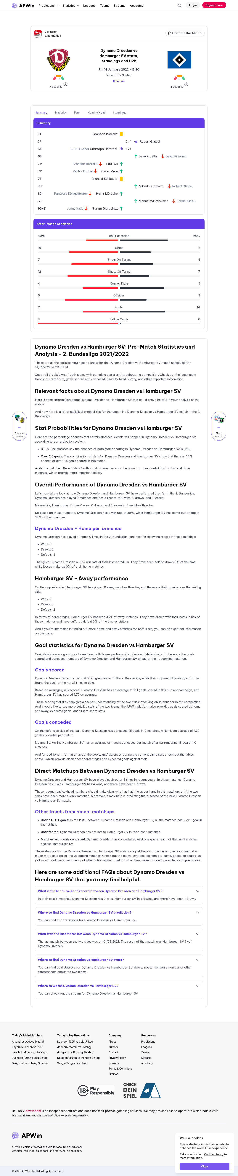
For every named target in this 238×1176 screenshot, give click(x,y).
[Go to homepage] (23, 5)
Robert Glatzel (150, 141)
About (112, 1041)
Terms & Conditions (120, 1068)
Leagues (89, 5)
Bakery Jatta (148, 156)
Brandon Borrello (105, 134)
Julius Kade (80, 149)
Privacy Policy (117, 1057)
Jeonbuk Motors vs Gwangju (29, 1052)
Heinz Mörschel (107, 193)
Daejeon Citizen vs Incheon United (78, 1057)
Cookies (114, 1063)
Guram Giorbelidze (105, 208)
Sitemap (113, 1074)
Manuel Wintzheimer (153, 201)
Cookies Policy (213, 1154)
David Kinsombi (176, 156)
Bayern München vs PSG (27, 1047)
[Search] (180, 5)
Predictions (49, 5)
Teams (104, 5)
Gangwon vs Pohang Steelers (30, 1063)
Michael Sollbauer (105, 179)
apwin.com (33, 1111)
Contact (113, 1052)
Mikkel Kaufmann (151, 186)
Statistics (71, 5)
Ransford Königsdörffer (70, 193)
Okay (204, 1166)
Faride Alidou (186, 201)
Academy (136, 5)
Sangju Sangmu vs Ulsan (72, 1063)
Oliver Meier (109, 171)
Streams (119, 5)
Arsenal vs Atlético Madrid (28, 1041)
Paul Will (112, 164)
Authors (113, 1047)
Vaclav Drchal (83, 171)
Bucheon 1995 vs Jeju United (30, 1057)
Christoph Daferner (104, 149)
